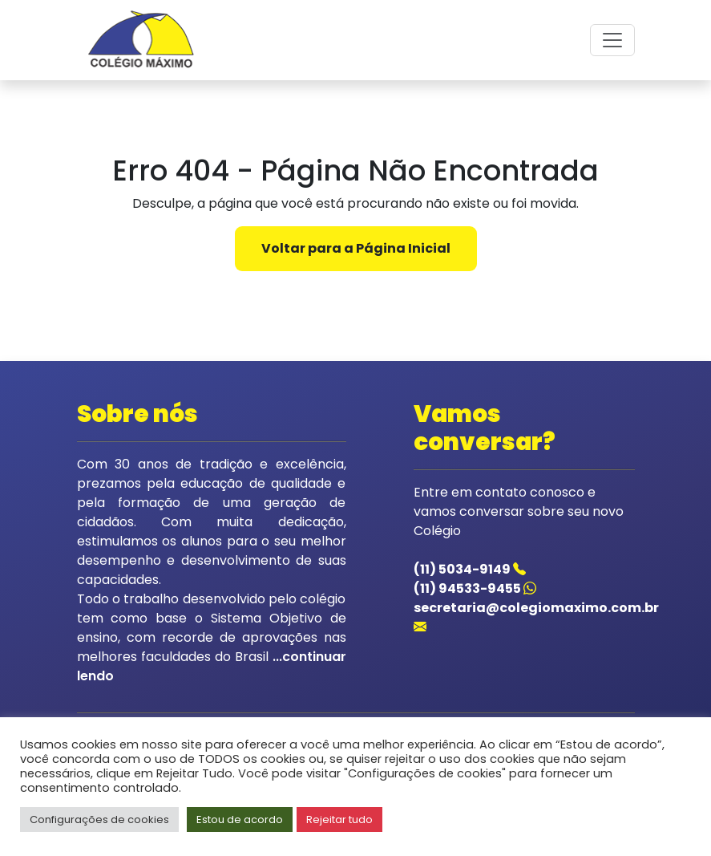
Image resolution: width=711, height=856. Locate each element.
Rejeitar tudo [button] (339, 819)
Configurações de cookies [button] (99, 819)
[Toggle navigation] (612, 40)
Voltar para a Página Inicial (355, 248)
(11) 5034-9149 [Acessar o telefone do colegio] (470, 569)
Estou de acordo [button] (239, 819)
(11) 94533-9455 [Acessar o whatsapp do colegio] (475, 588)
